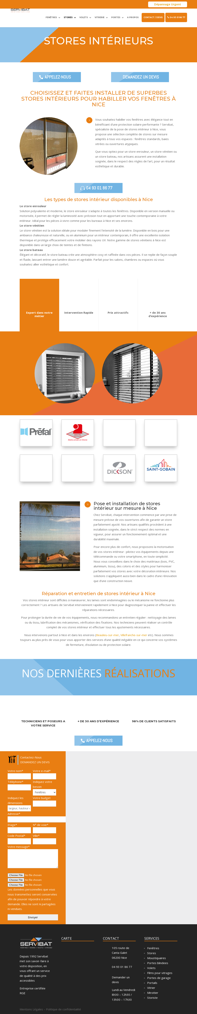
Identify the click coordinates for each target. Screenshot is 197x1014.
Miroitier (152, 1000)
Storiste (152, 1005)
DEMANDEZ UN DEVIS (141, 80)
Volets (83, 15)
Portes (115, 15)
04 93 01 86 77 (176, 15)
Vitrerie (99, 15)
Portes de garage (159, 985)
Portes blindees (157, 970)
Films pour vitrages (159, 980)
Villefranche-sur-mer (133, 642)
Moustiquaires (156, 965)
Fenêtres (51, 15)
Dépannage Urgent (167, 4)
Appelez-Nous (57, 80)
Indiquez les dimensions (19, 810)
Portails (152, 990)
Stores (68, 15)
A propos (133, 15)
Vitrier (151, 995)
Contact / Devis (153, 15)
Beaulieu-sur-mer (107, 642)
